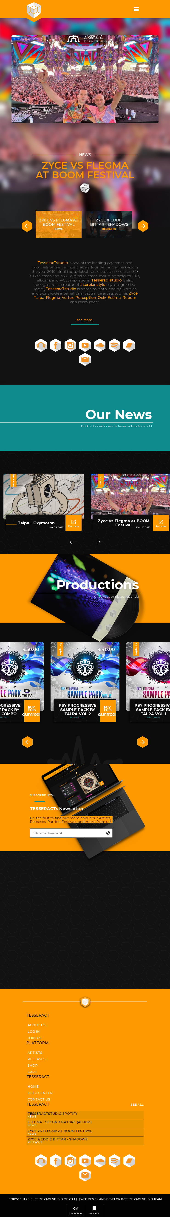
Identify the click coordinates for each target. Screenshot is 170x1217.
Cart (32, 1072)
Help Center (40, 1093)
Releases (36, 1059)
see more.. (85, 320)
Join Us (34, 1038)
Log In (34, 1031)
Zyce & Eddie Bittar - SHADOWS (109, 222)
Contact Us (39, 1099)
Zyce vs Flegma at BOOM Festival (85, 170)
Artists (35, 1053)
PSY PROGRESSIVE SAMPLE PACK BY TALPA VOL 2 (77, 709)
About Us (36, 1025)
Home (33, 1087)
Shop (33, 1065)
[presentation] (27, 226)
